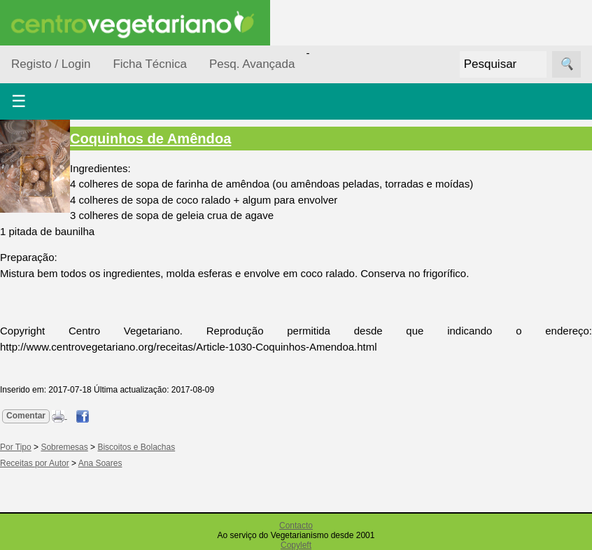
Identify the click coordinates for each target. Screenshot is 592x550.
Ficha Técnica (150, 64)
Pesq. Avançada (252, 64)
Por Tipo (15, 447)
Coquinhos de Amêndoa (150, 138)
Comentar (25, 416)
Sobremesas (64, 447)
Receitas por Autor (34, 463)
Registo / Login (50, 64)
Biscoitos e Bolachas (136, 447)
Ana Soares (100, 463)
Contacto (296, 525)
